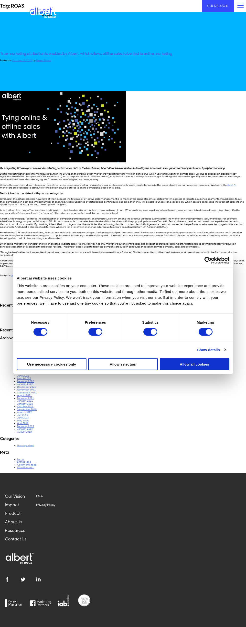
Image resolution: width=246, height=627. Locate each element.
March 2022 (24, 378)
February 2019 (25, 426)
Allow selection (123, 364)
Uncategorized (25, 445)
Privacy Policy (45, 505)
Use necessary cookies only (51, 364)
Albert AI (231, 185)
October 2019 (25, 406)
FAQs (39, 496)
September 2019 (27, 409)
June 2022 (23, 375)
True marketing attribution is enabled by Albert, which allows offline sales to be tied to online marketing (86, 53)
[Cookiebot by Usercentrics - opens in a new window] (208, 260)
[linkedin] (43, 579)
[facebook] (12, 579)
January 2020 (25, 403)
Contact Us (15, 539)
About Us (13, 522)
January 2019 (25, 428)
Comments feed (26, 464)
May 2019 (23, 420)
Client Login (218, 6)
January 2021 (25, 400)
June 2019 (23, 417)
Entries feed (24, 461)
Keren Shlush (43, 60)
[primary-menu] (240, 5)
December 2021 (26, 386)
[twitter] (28, 579)
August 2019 (24, 412)
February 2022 (25, 381)
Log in (20, 459)
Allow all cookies (194, 364)
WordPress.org (25, 467)
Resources (15, 530)
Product (13, 513)
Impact (12, 505)
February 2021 (25, 398)
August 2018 (24, 431)
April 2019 (23, 423)
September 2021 (27, 392)
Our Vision (15, 496)
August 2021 (24, 395)
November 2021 (26, 389)
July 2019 (22, 415)
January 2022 (25, 384)
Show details (208, 350)
